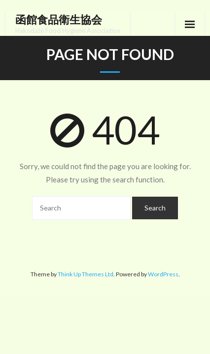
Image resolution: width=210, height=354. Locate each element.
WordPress (163, 274)
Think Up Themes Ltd (85, 274)
